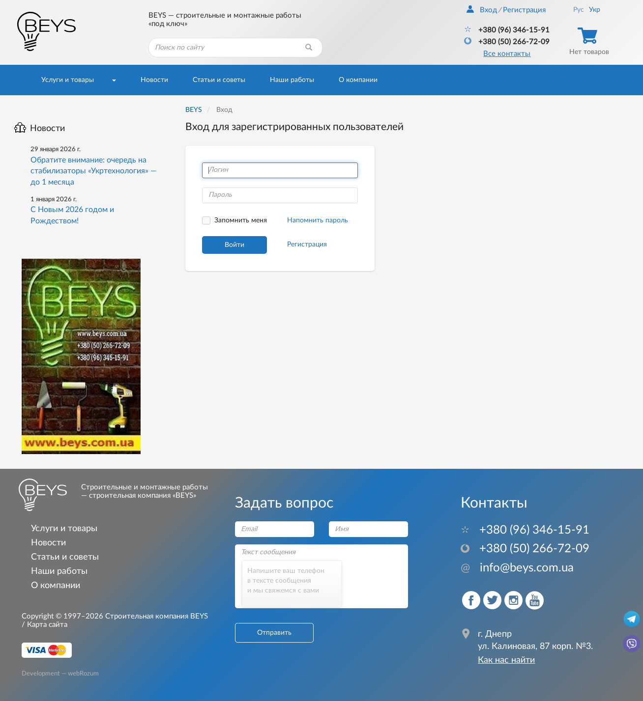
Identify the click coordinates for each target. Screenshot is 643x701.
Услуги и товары (67, 80)
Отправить (274, 632)
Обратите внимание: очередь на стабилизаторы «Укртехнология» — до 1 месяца (93, 171)
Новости (154, 80)
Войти (234, 245)
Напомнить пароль (317, 220)
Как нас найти (506, 660)
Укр (594, 9)
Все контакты (506, 53)
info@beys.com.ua (517, 568)
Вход (482, 10)
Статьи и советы (219, 80)
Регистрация (524, 10)
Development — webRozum (60, 673)
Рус (578, 9)
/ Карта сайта (44, 624)
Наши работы (292, 80)
